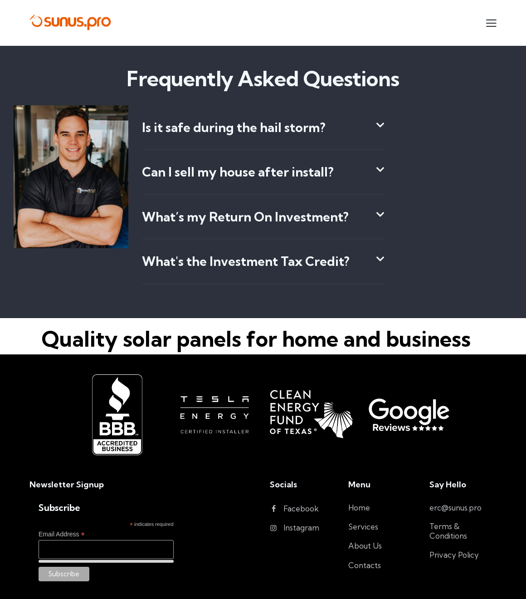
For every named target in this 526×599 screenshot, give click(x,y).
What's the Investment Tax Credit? (246, 261)
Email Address (62, 534)
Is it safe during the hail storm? (234, 127)
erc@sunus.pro (455, 507)
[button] (263, 127)
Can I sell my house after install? (238, 172)
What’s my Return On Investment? (245, 217)
